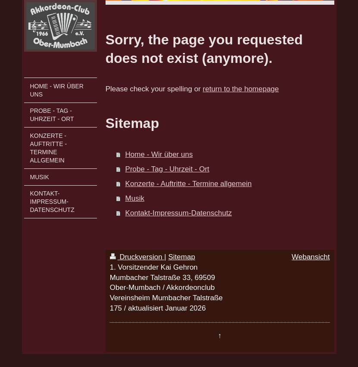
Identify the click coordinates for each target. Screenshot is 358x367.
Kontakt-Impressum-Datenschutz (178, 213)
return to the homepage (241, 89)
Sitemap (181, 257)
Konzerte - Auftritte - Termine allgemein (188, 184)
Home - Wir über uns (159, 154)
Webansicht (311, 257)
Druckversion (137, 257)
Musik (134, 198)
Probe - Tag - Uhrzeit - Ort (167, 169)
